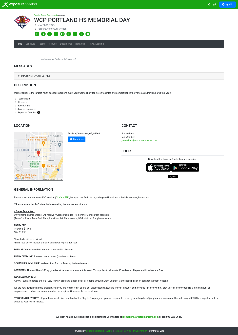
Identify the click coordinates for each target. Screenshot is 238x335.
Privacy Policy (140, 331)
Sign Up (227, 4)
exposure (19, 4)
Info (20, 43)
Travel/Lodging (96, 43)
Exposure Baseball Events (99, 331)
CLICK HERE (62, 197)
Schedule (30, 43)
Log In (212, 4)
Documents (66, 43)
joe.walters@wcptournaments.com (139, 140)
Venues (53, 43)
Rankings (80, 43)
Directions (77, 139)
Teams (42, 43)
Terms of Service (123, 331)
